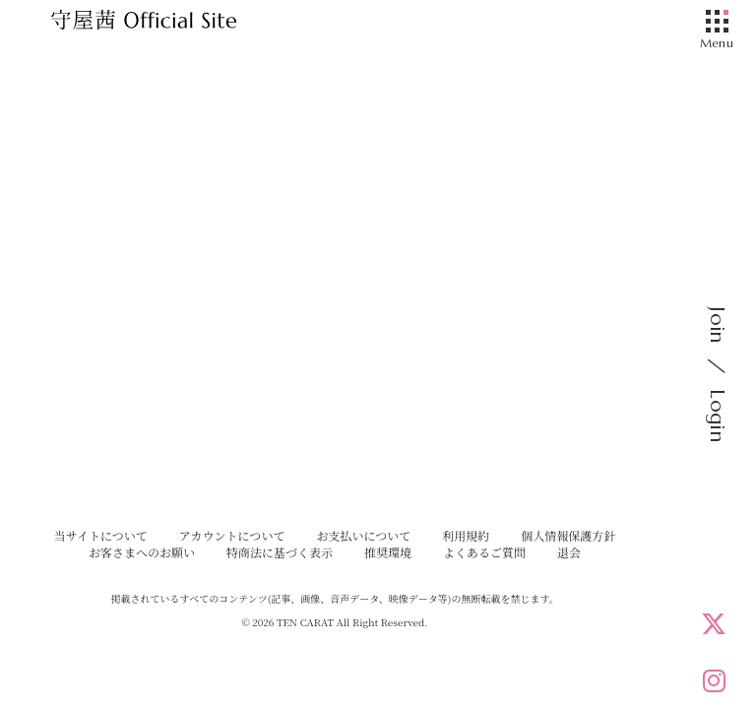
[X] (713, 623)
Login (717, 415)
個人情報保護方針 (568, 535)
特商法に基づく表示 (279, 552)
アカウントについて (232, 535)
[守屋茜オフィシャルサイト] (167, 24)
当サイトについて (101, 535)
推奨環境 (387, 552)
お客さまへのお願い (142, 552)
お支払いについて (363, 535)
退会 (569, 552)
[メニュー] (716, 22)
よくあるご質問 (484, 552)
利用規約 (465, 535)
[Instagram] (713, 680)
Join (717, 325)
